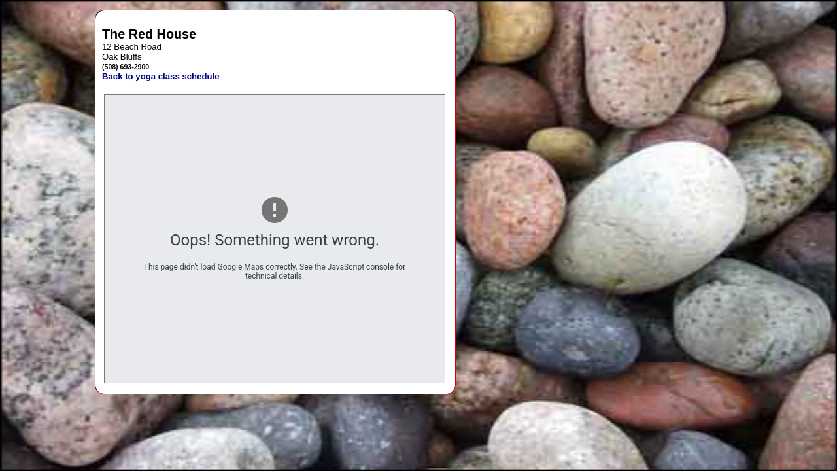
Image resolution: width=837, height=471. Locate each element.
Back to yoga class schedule (161, 76)
